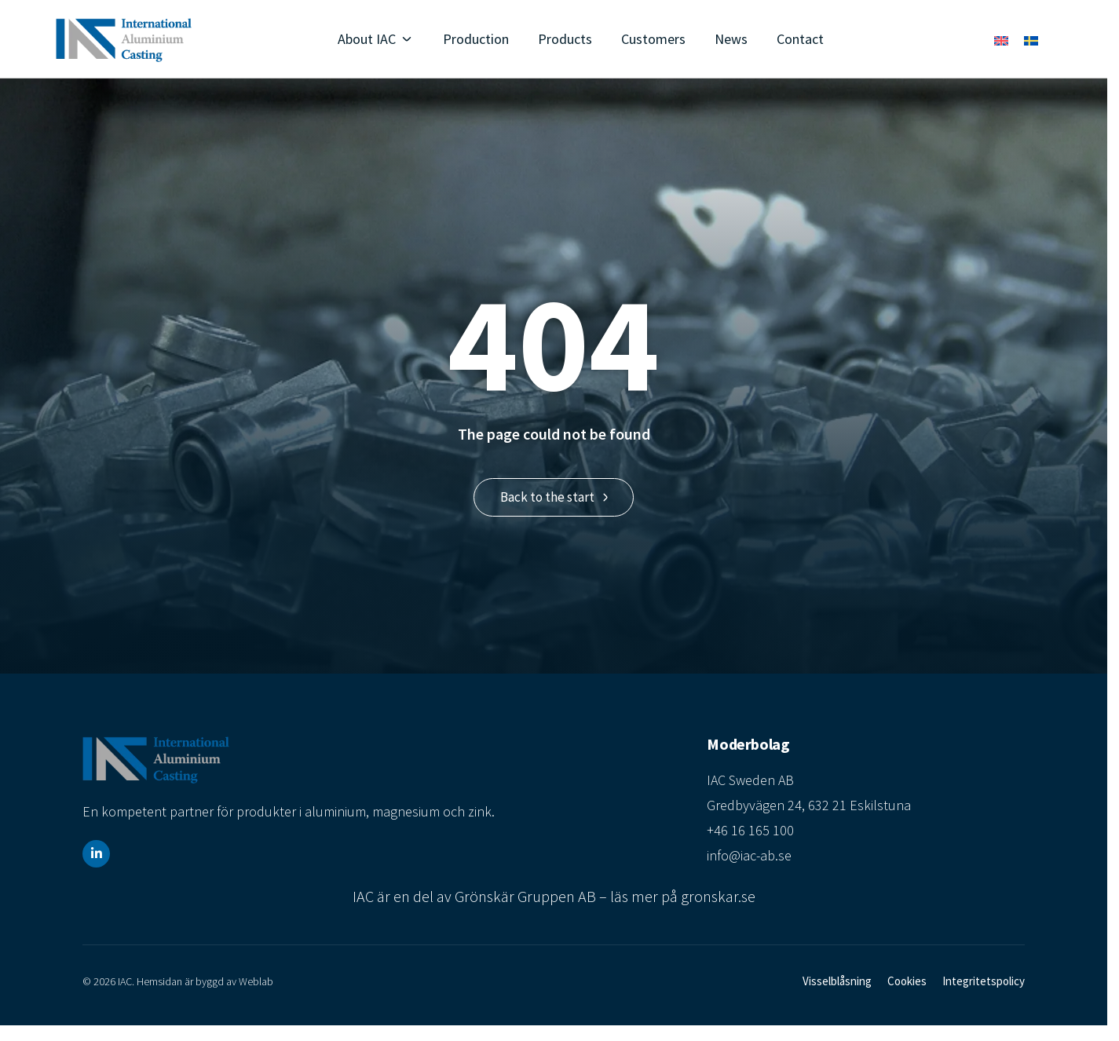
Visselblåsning (837, 980)
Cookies (907, 980)
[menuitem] (1001, 39)
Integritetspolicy (983, 980)
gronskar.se (718, 896)
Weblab (256, 981)
